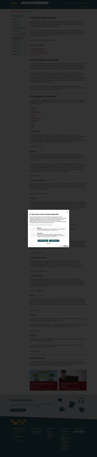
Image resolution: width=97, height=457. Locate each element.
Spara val (48, 243)
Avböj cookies (54, 240)
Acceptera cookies (43, 240)
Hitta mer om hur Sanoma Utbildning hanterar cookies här (41, 224)
